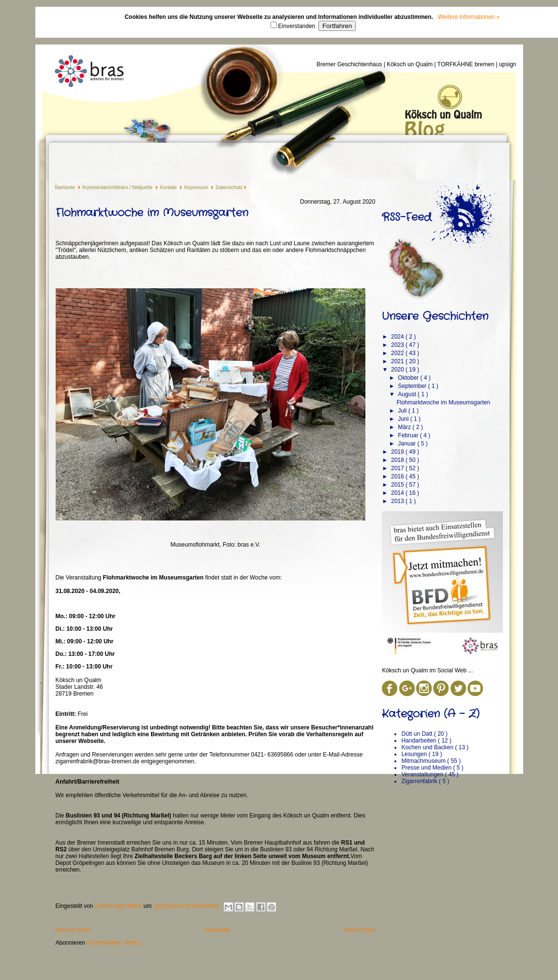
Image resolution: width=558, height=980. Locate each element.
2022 (398, 353)
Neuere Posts (73, 930)
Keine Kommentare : (196, 906)
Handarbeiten (419, 740)
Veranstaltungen (423, 774)
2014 (398, 493)
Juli (403, 410)
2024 (398, 336)
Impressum (197, 187)
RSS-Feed (406, 217)
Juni (404, 419)
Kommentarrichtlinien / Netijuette (118, 187)
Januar (407, 443)
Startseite (65, 187)
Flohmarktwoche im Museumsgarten (152, 213)
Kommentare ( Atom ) (114, 942)
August (408, 394)
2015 (398, 484)
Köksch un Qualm (410, 64)
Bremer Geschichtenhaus (350, 64)
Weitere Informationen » (469, 17)
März (405, 427)
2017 (398, 468)
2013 (398, 501)
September (413, 386)
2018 (398, 460)
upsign (507, 64)
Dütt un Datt (417, 733)
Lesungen (414, 754)
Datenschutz (229, 187)
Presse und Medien (427, 767)
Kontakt (169, 187)
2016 (398, 476)
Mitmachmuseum (424, 760)
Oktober (409, 377)
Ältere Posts (360, 930)
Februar (409, 435)
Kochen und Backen (428, 747)
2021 (398, 361)
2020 (398, 369)
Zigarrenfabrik (419, 781)
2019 (398, 451)
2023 (398, 345)
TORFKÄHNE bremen (466, 64)
